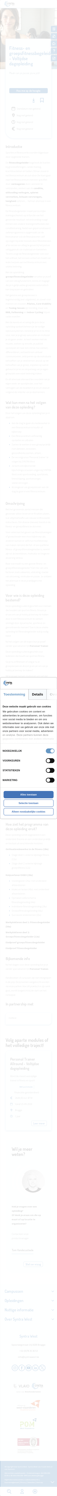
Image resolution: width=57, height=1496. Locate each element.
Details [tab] (37, 694)
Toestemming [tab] (14, 694)
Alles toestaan (28, 794)
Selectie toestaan (28, 803)
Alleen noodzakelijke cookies (28, 811)
